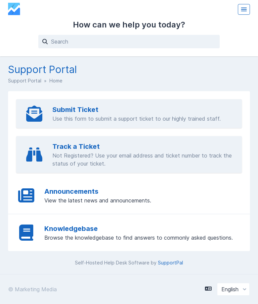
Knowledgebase (71, 229)
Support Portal (24, 80)
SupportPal (170, 262)
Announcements (71, 191)
